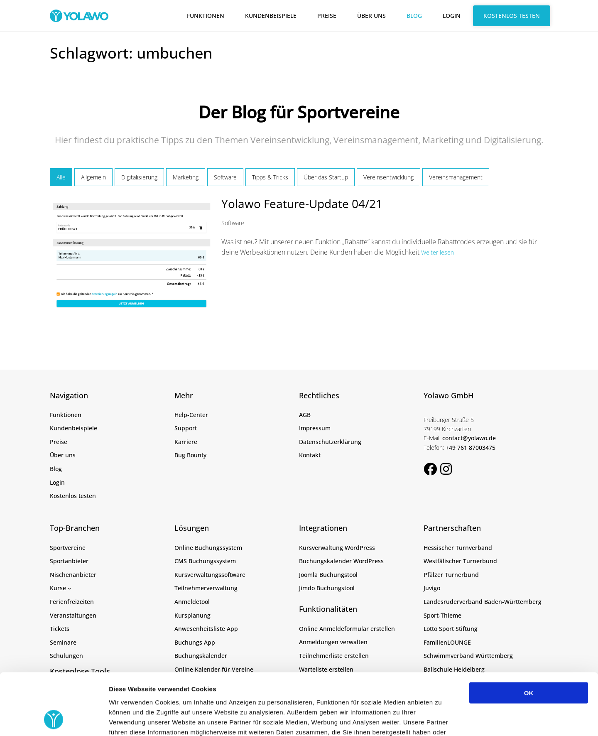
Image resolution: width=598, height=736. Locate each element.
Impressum (315, 428)
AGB (305, 415)
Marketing (186, 177)
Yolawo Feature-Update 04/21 (301, 203)
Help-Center (191, 415)
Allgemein (93, 177)
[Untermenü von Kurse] (69, 588)
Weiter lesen (437, 252)
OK (529, 636)
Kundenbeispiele (271, 16)
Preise (326, 16)
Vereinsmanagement (456, 177)
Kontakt (310, 455)
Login (452, 16)
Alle (61, 177)
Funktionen (205, 16)
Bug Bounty (190, 455)
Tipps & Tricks (270, 177)
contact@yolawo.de (469, 438)
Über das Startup (326, 177)
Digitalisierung (139, 177)
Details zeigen (442, 719)
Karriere (185, 442)
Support (185, 428)
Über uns (371, 16)
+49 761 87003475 (470, 447)
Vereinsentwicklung (388, 177)
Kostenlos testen (511, 16)
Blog (414, 16)
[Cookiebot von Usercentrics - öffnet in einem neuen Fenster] (53, 720)
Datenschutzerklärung (330, 442)
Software (225, 177)
